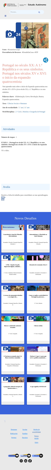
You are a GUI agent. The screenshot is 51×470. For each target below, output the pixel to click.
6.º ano (27, 107)
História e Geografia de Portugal (34, 112)
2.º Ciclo (18, 112)
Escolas (25, 429)
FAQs (36, 442)
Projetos (13, 437)
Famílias (24, 433)
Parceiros (25, 437)
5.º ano (21, 107)
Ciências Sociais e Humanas (17, 103)
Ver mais (44, 409)
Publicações (14, 433)
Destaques (14, 429)
